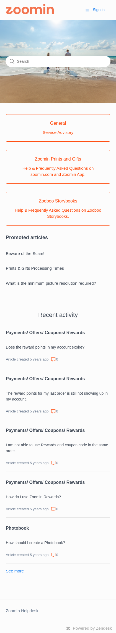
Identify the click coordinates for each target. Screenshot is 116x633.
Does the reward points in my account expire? (45, 347)
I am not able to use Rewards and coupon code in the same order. (57, 448)
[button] (87, 10)
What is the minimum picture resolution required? (51, 283)
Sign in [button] (99, 9)
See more (15, 571)
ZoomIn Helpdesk (22, 610)
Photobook (17, 528)
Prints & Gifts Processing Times (35, 268)
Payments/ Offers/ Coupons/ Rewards (45, 332)
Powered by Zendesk (92, 628)
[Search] (58, 61)
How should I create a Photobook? (35, 543)
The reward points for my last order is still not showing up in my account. (57, 396)
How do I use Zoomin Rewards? (33, 497)
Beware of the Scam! (25, 253)
